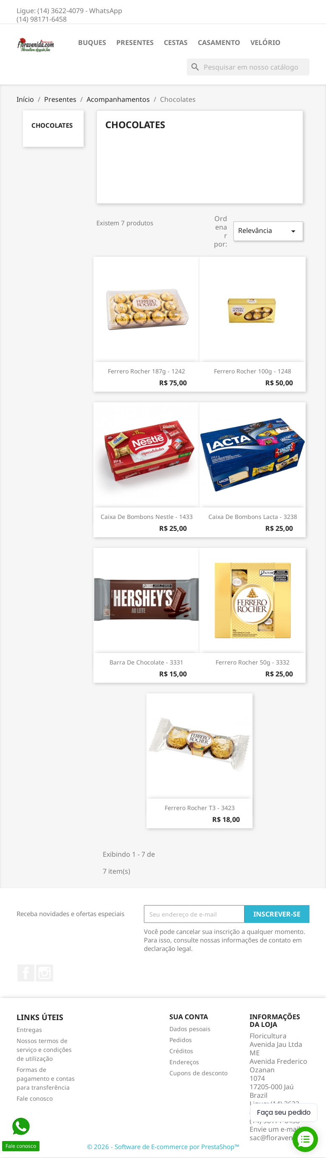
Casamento (219, 42)
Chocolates (52, 125)
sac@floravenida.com (284, 1137)
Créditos (181, 1051)
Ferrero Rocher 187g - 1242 (146, 371)
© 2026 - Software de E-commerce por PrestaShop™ (163, 1146)
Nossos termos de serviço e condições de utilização (44, 1050)
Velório (265, 42)
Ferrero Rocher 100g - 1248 (252, 371)
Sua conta (188, 1016)
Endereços (184, 1062)
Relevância (268, 231)
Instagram (44, 973)
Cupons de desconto (198, 1073)
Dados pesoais (190, 1029)
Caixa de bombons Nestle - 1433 (147, 517)
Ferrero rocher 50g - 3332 (252, 662)
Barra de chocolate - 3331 (146, 662)
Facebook (25, 973)
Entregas (29, 1030)
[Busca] (248, 67)
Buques (92, 42)
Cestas (176, 42)
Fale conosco (35, 1098)
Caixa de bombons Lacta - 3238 (252, 517)
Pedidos (180, 1040)
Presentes (135, 42)
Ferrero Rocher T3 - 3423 (200, 808)
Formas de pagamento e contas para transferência (46, 1078)
